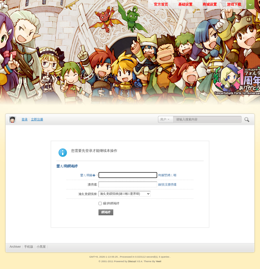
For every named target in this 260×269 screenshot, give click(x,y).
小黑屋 (41, 246)
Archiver (15, 246)
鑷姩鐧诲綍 (109, 203)
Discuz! (132, 261)
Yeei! (158, 261)
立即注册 (37, 119)
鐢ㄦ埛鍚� (87, 175)
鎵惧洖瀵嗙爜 (167, 184)
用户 (163, 119)
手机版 (28, 246)
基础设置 (185, 4)
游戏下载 (234, 4)
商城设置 (210, 4)
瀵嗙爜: (93, 184)
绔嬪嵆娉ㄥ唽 (167, 175)
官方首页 (161, 4)
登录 (25, 119)
